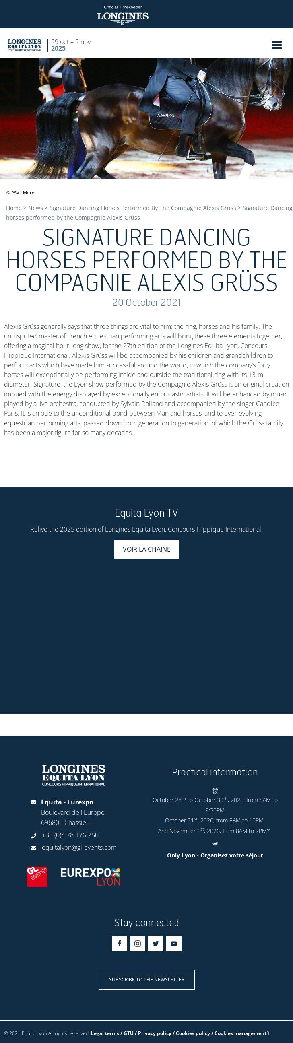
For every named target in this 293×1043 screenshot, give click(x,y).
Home (14, 208)
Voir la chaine (147, 549)
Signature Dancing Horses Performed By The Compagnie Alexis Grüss (143, 208)
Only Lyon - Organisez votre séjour (215, 855)
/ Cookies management (238, 1033)
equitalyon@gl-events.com (79, 847)
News (35, 208)
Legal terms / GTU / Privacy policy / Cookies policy (150, 1033)
